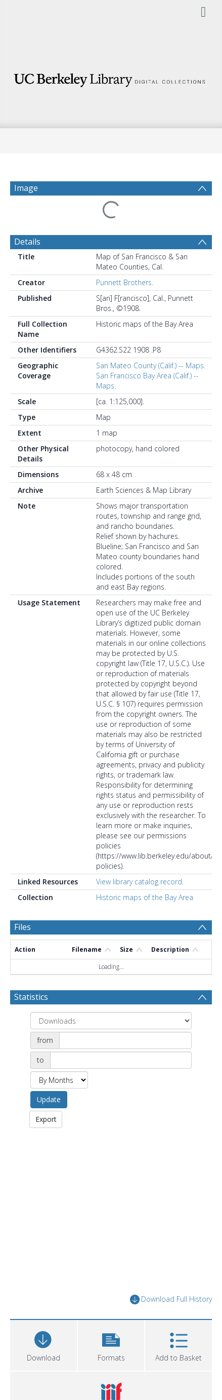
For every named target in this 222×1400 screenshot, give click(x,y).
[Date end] (121, 1060)
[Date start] (125, 1040)
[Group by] (111, 1020)
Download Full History (171, 1299)
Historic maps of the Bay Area (144, 897)
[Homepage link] (111, 77)
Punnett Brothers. (124, 282)
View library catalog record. (140, 881)
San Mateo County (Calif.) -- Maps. (150, 365)
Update (49, 1099)
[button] (111, 1344)
